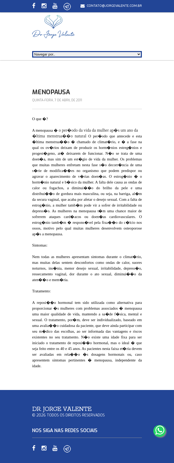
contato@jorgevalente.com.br (114, 5)
